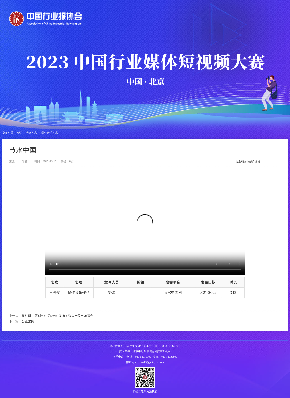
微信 (246, 161)
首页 (19, 132)
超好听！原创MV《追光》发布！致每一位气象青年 (58, 316)
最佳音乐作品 (49, 132)
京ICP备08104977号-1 (168, 345)
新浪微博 (254, 161)
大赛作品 (31, 132)
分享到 (240, 161)
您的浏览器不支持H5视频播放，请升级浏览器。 (145, 225)
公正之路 (28, 321)
